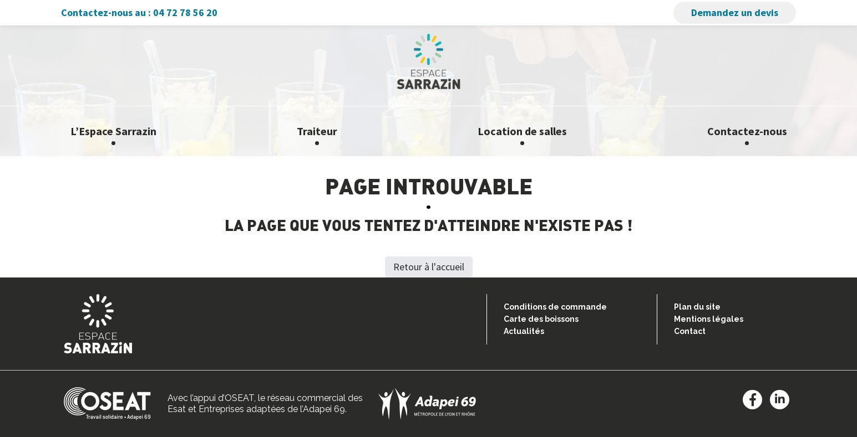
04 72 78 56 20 (185, 12)
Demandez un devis (734, 13)
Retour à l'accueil (428, 266)
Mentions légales (708, 319)
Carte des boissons (541, 319)
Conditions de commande (555, 306)
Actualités (524, 331)
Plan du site (697, 306)
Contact (690, 331)
